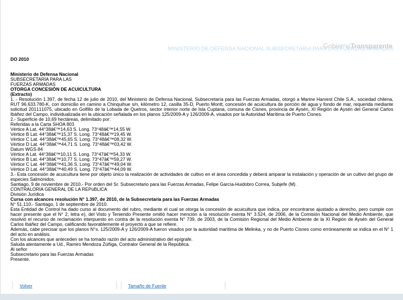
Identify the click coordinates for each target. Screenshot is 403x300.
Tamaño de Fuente (147, 285)
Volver (26, 285)
